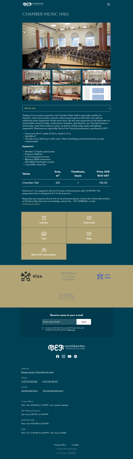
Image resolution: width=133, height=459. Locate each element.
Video (89, 235)
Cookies (75, 445)
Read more (71, 330)
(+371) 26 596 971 (50, 381)
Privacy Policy (60, 445)
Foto (43, 235)
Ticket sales (89, 219)
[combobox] (66, 108)
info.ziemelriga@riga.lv (53, 391)
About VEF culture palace (43, 251)
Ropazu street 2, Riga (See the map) (37, 372)
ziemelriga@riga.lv (31, 203)
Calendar (43, 219)
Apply (83, 322)
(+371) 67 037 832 (29, 381)
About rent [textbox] (29, 108)
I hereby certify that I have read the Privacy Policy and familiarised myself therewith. (64, 329)
